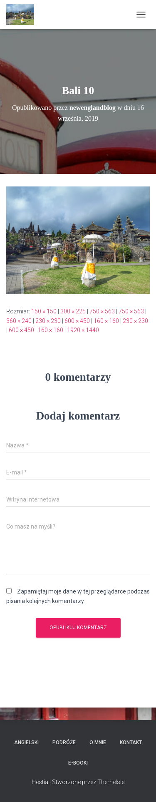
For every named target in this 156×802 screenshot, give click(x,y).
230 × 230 (48, 321)
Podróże (64, 742)
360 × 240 (19, 321)
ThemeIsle (110, 782)
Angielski (26, 742)
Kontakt (131, 742)
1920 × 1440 (83, 330)
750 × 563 (102, 311)
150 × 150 (44, 311)
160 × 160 (106, 321)
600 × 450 (77, 321)
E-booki (78, 763)
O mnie (97, 742)
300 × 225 (73, 311)
